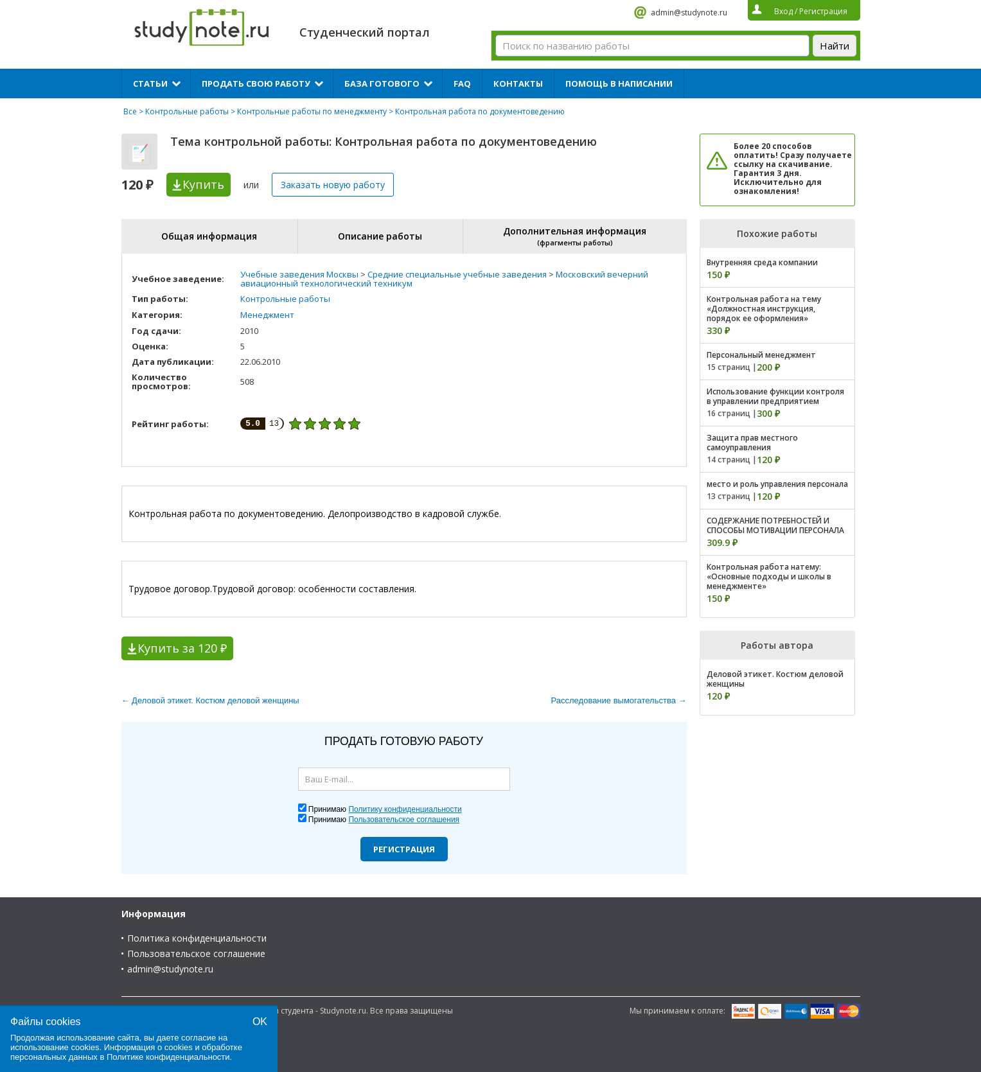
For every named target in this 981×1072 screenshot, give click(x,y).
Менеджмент (267, 315)
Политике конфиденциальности (168, 1057)
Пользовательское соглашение (196, 953)
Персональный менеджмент (761, 354)
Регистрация (404, 849)
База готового (382, 83)
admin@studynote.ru (689, 12)
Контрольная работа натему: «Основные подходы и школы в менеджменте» (769, 576)
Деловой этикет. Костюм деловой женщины (775, 679)
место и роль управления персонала (777, 484)
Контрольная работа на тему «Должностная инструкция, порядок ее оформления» (764, 309)
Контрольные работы (187, 111)
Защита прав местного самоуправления (752, 442)
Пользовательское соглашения (403, 819)
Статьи (150, 83)
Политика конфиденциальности (197, 938)
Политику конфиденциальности (404, 809)
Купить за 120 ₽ (182, 648)
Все (130, 111)
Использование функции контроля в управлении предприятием (775, 396)
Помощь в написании (619, 83)
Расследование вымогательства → (619, 700)
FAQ (462, 83)
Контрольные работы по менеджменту (312, 111)
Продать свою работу (256, 83)
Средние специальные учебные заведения (457, 274)
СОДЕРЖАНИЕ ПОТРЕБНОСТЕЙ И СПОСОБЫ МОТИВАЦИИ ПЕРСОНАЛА (775, 525)
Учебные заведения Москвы (299, 274)
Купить (203, 184)
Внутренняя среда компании (762, 262)
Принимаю (385, 809)
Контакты (518, 83)
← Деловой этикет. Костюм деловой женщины (210, 700)
